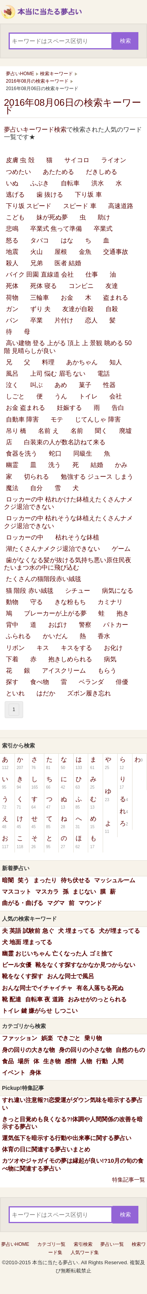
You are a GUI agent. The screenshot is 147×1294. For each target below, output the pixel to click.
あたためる (58, 171)
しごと (15, 396)
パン (12, 320)
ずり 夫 (40, 309)
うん (60, 396)
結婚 (97, 464)
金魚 (85, 251)
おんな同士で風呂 (70, 976)
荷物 (12, 297)
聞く (101, 430)
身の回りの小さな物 (85, 1049)
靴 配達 (11, 999)
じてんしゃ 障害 (97, 419)
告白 (118, 407)
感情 (70, 1061)
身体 (35, 1072)
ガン (12, 309)
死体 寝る (43, 285)
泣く (12, 385)
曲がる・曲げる (22, 902)
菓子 (85, 385)
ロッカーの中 (25, 537)
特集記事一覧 (128, 1179)
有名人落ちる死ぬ (99, 988)
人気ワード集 (85, 1252)
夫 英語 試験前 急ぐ (28, 930)
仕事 (91, 274)
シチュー (77, 590)
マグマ (56, 902)
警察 (85, 624)
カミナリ (110, 602)
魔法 (12, 488)
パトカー (115, 624)
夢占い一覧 (112, 1244)
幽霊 (12, 464)
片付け (63, 320)
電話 (103, 373)
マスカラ (47, 891)
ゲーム (121, 548)
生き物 (52, 1061)
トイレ (88, 396)
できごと (68, 1038)
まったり (45, 880)
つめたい (18, 171)
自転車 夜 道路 (44, 999)
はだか (45, 693)
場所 (23, 1061)
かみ (121, 464)
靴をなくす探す (22, 976)
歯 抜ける (49, 194)
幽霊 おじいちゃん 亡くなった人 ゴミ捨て (57, 953)
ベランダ (91, 682)
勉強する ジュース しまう (97, 476)
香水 (104, 636)
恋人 (91, 320)
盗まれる (115, 297)
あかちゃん (82, 362)
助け (104, 217)
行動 (102, 1061)
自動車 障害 (22, 419)
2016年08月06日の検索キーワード (72, 106)
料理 (48, 362)
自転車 (70, 183)
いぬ (12, 183)
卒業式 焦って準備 (56, 228)
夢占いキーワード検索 (35, 129)
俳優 (122, 682)
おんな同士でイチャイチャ (37, 988)
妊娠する (69, 407)
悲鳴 (12, 228)
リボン (15, 647)
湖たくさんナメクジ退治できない (53, 548)
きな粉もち (70, 602)
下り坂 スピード (28, 206)
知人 (115, 362)
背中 (12, 624)
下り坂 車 (88, 194)
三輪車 (39, 297)
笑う (23, 880)
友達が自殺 (78, 309)
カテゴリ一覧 (51, 1244)
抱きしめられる (70, 659)
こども (15, 217)
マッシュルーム (114, 880)
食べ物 (39, 682)
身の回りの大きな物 (28, 1049)
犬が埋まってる (119, 930)
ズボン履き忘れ (89, 693)
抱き (122, 613)
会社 (115, 396)
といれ (15, 693)
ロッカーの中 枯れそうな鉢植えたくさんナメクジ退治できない (68, 522)
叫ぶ (36, 385)
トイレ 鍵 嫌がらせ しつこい (40, 1010)
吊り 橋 (16, 430)
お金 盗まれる (25, 407)
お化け (113, 647)
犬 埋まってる (76, 930)
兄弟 (36, 263)
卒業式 (103, 228)
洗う (54, 464)
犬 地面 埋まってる (27, 942)
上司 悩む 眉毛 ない (57, 373)
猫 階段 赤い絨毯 (29, 590)
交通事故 (115, 251)
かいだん (55, 636)
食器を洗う (21, 453)
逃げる (15, 194)
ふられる (18, 636)
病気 (110, 659)
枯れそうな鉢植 (77, 537)
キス (42, 647)
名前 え (48, 430)
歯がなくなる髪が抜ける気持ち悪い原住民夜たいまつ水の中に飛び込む (67, 564)
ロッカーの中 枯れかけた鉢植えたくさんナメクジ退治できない (68, 503)
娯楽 (47, 1038)
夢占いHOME (15, 1244)
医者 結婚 (67, 263)
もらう (107, 670)
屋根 (60, 251)
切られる (36, 476)
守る (36, 602)
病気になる (117, 590)
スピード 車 (79, 206)
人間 (117, 1061)
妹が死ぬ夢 (52, 217)
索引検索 (83, 1244)
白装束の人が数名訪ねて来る (64, 442)
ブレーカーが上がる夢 (55, 613)
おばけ (57, 624)
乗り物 (93, 1038)
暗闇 (8, 880)
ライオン (113, 160)
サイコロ (76, 160)
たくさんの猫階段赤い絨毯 (43, 579)
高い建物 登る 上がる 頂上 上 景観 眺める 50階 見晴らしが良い (68, 347)
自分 (36, 488)
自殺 (111, 309)
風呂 (12, 373)
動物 (12, 602)
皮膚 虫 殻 (20, 160)
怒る (12, 240)
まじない (84, 891)
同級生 (82, 453)
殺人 (12, 263)
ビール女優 (16, 964)
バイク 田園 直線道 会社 (40, 274)
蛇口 (55, 453)
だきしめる (101, 171)
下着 (12, 659)
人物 (86, 1061)
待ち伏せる (75, 880)
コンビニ (81, 285)
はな (67, 240)
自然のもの (130, 1049)
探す (12, 682)
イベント (13, 1072)
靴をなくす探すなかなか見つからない (85, 964)
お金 (67, 297)
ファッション (19, 1038)
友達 (111, 285)
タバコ (39, 240)
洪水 (97, 183)
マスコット (16, 891)
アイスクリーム (64, 670)
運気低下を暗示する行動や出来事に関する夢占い (66, 1138)
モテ (57, 419)
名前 (77, 430)
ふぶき (39, 183)
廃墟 (125, 430)
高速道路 (120, 206)
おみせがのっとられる (97, 999)
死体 (12, 285)
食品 (8, 1061)
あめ (60, 385)
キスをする (76, 647)
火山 (36, 251)
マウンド (90, 902)
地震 (12, 251)
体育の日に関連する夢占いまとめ (46, 1149)
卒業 (36, 320)
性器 (109, 385)
